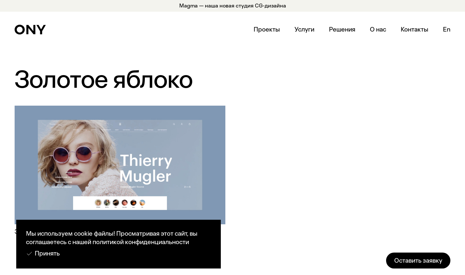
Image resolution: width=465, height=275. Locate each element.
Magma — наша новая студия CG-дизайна (232, 6)
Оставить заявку (418, 260)
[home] (30, 29)
